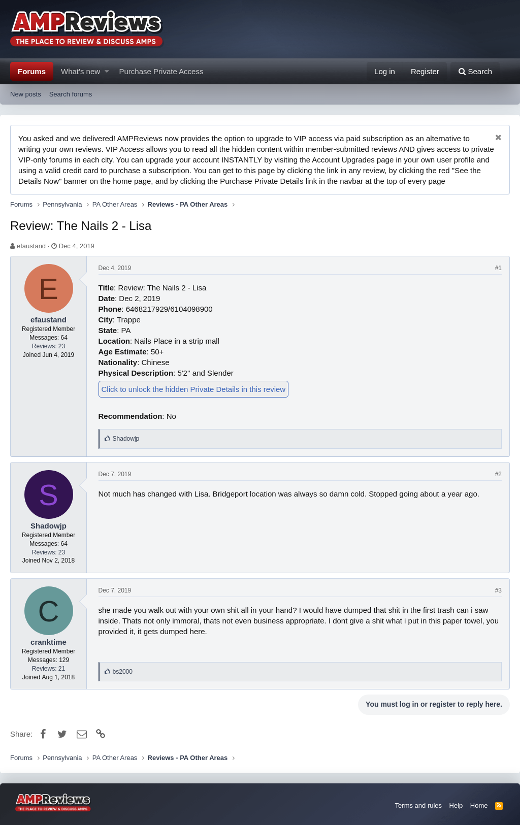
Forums (32, 71)
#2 (498, 474)
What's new (80, 71)
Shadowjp (48, 525)
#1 (498, 268)
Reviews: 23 (48, 346)
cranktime (48, 642)
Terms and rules (418, 805)
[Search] (475, 71)
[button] (107, 71)
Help (456, 805)
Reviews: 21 (48, 668)
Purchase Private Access (161, 71)
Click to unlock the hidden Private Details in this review (194, 389)
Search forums (70, 94)
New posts (25, 94)
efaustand (31, 246)
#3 (498, 590)
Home (479, 805)
